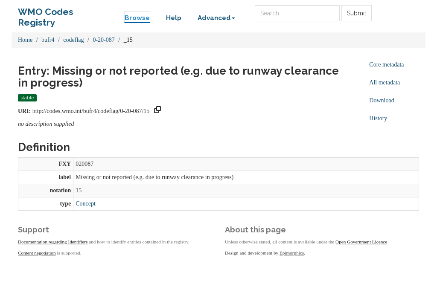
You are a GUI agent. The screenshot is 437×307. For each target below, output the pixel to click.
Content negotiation (37, 252)
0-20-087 (103, 40)
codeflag (73, 40)
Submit (356, 13)
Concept (86, 203)
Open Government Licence (361, 241)
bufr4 (47, 40)
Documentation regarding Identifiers (52, 241)
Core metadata (386, 64)
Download (381, 100)
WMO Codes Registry (45, 13)
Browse (137, 18)
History (378, 118)
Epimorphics (292, 252)
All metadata (384, 82)
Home (25, 40)
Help (173, 18)
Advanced (216, 18)
